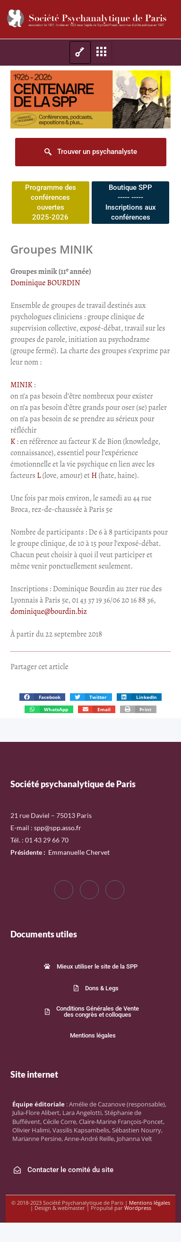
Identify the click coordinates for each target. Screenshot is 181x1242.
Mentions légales (149, 1202)
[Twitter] (89, 889)
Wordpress (137, 1207)
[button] (42, 697)
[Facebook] (63, 889)
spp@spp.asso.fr (57, 828)
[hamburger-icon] (80, 52)
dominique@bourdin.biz (48, 611)
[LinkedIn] (114, 889)
